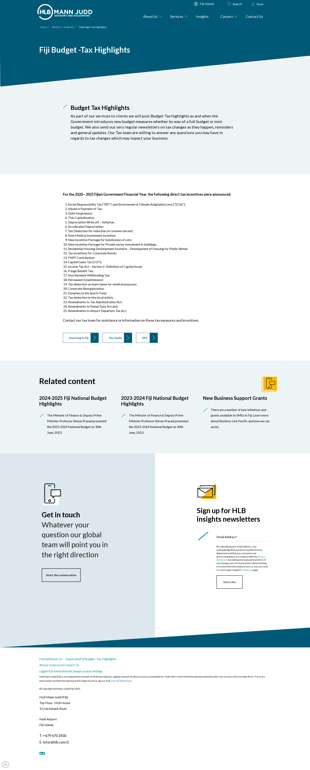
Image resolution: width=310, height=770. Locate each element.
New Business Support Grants (235, 398)
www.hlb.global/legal (121, 680)
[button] (261, 7)
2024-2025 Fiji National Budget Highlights (73, 401)
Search (237, 4)
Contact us (246, 569)
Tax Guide (115, 337)
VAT (145, 337)
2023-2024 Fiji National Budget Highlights (155, 401)
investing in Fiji (79, 337)
